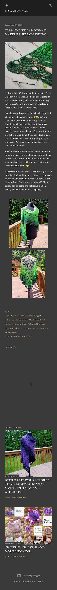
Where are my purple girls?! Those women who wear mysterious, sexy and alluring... (28, 486)
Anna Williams (36, 581)
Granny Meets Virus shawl (33, 320)
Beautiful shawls (18, 315)
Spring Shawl (11, 328)
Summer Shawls (25, 328)
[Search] (50, 5)
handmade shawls (13, 324)
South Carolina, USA (22, 336)
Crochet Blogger (34, 315)
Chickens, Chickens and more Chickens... (25, 549)
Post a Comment (19, 497)
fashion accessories (13, 320)
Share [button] (7, 311)
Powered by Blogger (28, 575)
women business (40, 328)
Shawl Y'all (26, 324)
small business (38, 324)
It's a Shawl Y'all (17, 11)
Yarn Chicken (10, 332)
